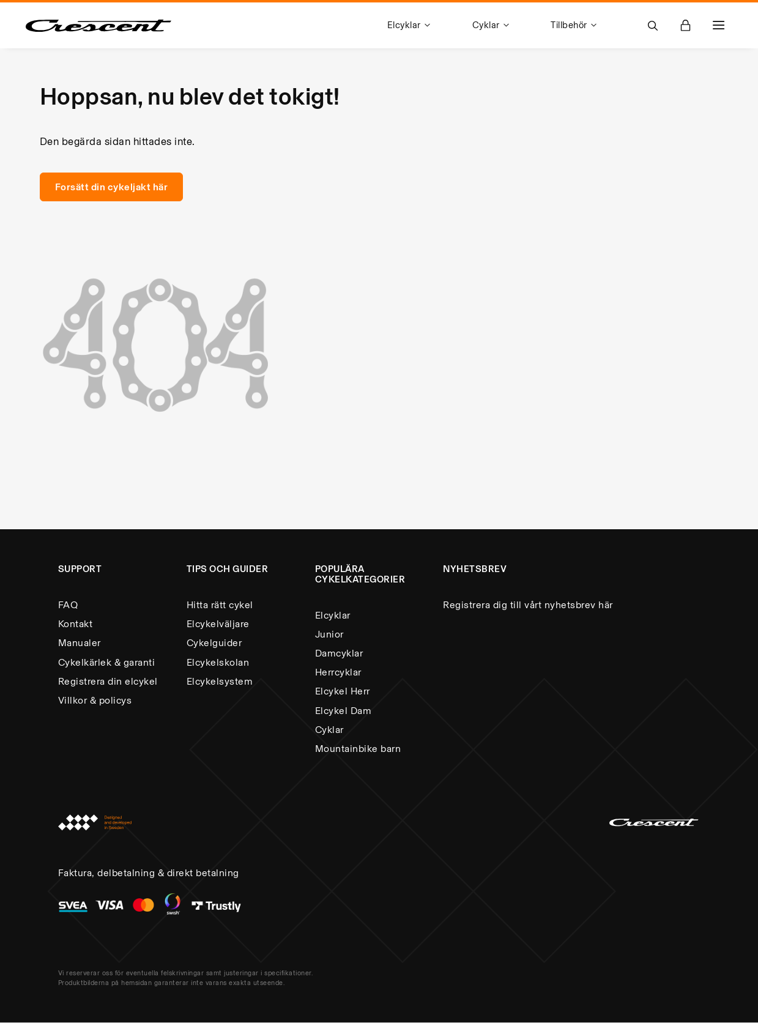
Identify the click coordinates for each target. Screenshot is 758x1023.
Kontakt (75, 624)
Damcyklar (339, 653)
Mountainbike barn (358, 748)
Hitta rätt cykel (220, 605)
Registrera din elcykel (108, 681)
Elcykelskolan (218, 662)
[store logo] (98, 26)
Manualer (79, 643)
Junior (329, 634)
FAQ (68, 605)
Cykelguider (214, 643)
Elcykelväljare (218, 624)
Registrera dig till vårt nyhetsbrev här (528, 605)
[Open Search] (652, 25)
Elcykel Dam (343, 710)
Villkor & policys (95, 700)
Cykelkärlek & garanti (106, 662)
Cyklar (329, 729)
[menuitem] (411, 25)
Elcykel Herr (342, 691)
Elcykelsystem (220, 681)
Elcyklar (333, 615)
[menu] (505, 25)
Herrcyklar (338, 672)
